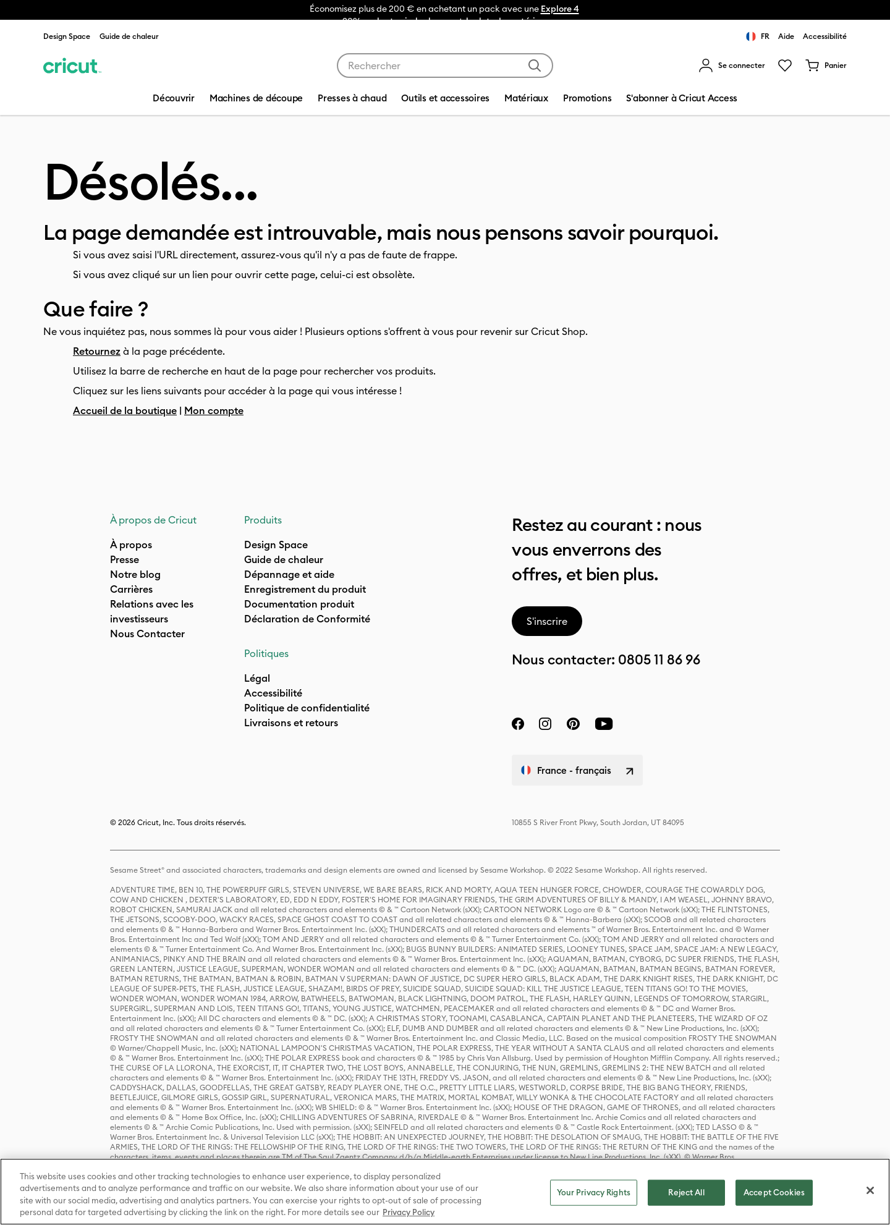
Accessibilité (825, 36)
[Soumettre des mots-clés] (534, 65)
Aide (786, 36)
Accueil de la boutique (125, 410)
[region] (445, 1191)
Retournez (97, 351)
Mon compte (214, 410)
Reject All (686, 1192)
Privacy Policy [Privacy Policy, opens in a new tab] (408, 1212)
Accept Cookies (774, 1192)
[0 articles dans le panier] (826, 65)
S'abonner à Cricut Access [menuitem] (681, 98)
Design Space (66, 36)
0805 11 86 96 (659, 659)
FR (757, 36)
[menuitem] (731, 65)
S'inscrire (547, 621)
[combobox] (445, 65)
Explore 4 (560, 8)
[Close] (870, 1190)
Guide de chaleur (129, 36)
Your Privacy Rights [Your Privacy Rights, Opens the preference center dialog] (593, 1192)
